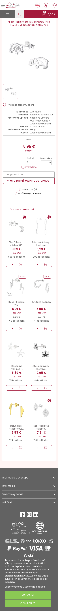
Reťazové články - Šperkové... (41, 244)
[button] (48, 14)
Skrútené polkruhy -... (41, 303)
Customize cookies (34, 586)
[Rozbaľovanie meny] (46, 5)
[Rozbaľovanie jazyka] (37, 5)
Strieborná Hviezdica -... (16, 367)
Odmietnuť (27, 603)
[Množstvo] (46, 162)
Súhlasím (28, 595)
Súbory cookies (13, 586)
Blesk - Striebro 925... (17, 303)
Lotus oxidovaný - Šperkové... (41, 367)
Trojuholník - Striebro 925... (16, 427)
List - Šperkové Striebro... (41, 427)
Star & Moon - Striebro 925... (16, 244)
